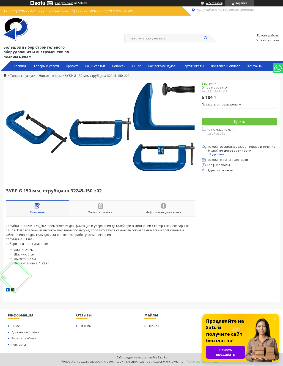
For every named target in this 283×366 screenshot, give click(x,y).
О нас (136, 66)
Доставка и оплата (225, 66)
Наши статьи (95, 66)
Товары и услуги (46, 66)
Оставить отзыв (268, 40)
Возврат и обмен (23, 338)
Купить (239, 121)
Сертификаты (193, 66)
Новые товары (50, 76)
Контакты (255, 66)
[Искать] (205, 38)
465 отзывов (214, 3)
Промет (72, 66)
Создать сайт (64, 3)
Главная (20, 66)
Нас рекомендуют (162, 66)
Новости (118, 66)
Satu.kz (162, 357)
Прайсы (153, 326)
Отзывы (85, 326)
